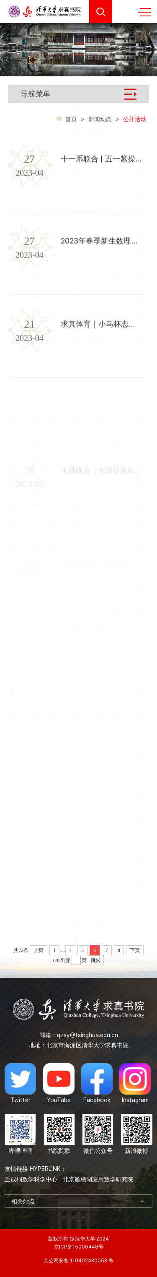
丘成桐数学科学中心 (31, 1179)
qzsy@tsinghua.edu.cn (87, 1035)
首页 (71, 120)
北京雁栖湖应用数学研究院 (98, 1179)
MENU (144, 12)
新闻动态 (100, 120)
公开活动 (135, 120)
